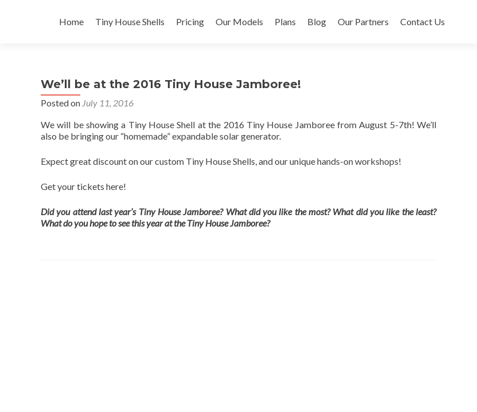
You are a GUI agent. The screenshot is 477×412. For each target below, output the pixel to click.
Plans (285, 21)
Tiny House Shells (130, 21)
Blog (316, 21)
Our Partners (363, 21)
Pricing (190, 21)
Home (71, 21)
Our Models (239, 21)
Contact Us (422, 21)
